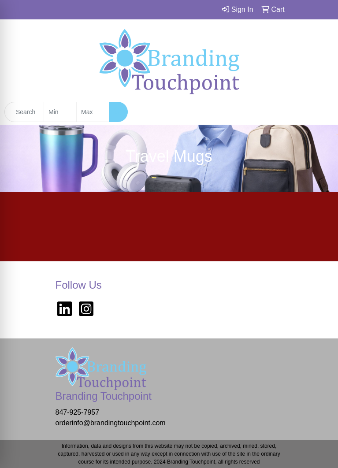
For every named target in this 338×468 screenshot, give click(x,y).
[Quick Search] (24, 112)
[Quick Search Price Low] (60, 112)
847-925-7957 (78, 412)
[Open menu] (320, 112)
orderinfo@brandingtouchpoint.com (111, 423)
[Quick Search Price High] (92, 112)
